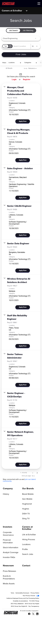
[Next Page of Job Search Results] (37, 473)
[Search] (21, 54)
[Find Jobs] (21, 54)
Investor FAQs (9, 557)
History (6, 494)
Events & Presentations (9, 577)
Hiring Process (28, 540)
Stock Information (10, 548)
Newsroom (8, 566)
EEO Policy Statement (17, 603)
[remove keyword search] (35, 38)
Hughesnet (27, 504)
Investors (7, 527)
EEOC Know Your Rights (32, 603)
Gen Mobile (27, 499)
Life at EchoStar (29, 535)
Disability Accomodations (20, 601)
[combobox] (18, 38)
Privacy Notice (35, 593)
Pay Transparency (33, 606)
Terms (12, 593)
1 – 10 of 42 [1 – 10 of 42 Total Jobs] (23, 472)
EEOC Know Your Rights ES (19, 606)
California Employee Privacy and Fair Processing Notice (22, 598)
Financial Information (8, 541)
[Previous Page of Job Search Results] (32, 473)
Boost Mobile (28, 494)
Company (8, 488)
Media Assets (9, 584)
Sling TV (26, 519)
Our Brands (28, 488)
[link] (21, 104)
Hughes (25, 509)
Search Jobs (27, 554)
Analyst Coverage (10, 552)
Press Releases (9, 571)
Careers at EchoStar (12, 11)
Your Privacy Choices (29, 595)
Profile (25, 549)
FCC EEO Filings (34, 601)
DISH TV (26, 514)
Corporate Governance (8, 533)
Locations (26, 544)
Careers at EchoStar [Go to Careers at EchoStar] (27, 528)
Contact (26, 566)
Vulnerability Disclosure (22, 593)
